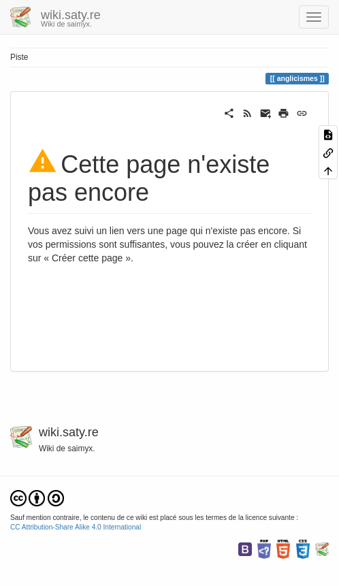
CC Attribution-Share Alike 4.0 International (75, 527)
